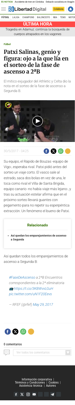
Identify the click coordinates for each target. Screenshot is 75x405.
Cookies (54, 382)
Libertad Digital (37, 372)
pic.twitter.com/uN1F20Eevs (30, 294)
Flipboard (46, 394)
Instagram (28, 394)
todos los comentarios (33, 352)
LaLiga (15, 17)
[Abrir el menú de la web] (4, 9)
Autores (51, 385)
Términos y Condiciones (30, 382)
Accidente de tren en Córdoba (29, 2)
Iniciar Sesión (70, 9)
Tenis (63, 17)
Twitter (22, 394)
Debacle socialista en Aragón (60, 2)
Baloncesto (43, 17)
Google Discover (40, 394)
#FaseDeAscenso (22, 277)
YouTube (34, 394)
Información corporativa (37, 379)
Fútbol (5, 17)
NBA (55, 17)
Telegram (52, 394)
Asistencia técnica (30, 385)
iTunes (58, 394)
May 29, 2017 (43, 305)
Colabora (58, 9)
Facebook (16, 394)
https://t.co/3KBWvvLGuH (33, 289)
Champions (28, 17)
